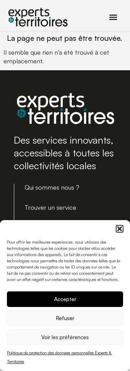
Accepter (65, 299)
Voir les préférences (65, 337)
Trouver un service (50, 207)
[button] (119, 228)
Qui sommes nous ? (52, 187)
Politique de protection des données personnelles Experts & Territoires (59, 357)
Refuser (65, 318)
